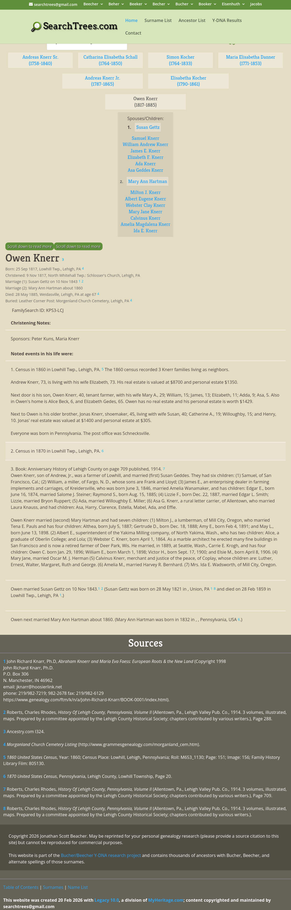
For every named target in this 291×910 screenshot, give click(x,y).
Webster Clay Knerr (145, 205)
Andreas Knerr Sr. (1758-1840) (41, 60)
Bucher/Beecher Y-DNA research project (101, 855)
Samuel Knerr (145, 138)
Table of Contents (20, 887)
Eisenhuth (231, 4)
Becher (158, 4)
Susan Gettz (147, 127)
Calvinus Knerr (145, 218)
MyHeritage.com (166, 900)
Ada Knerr (145, 164)
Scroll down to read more (30, 246)
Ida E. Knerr (145, 231)
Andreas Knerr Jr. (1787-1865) (102, 81)
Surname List (158, 20)
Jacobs (256, 4)
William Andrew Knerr (145, 144)
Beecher (90, 4)
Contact (133, 33)
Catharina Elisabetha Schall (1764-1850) (110, 60)
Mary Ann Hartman (147, 181)
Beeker (136, 4)
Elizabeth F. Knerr (145, 157)
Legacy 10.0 (106, 900)
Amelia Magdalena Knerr (145, 224)
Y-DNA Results (227, 20)
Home (131, 20)
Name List (78, 887)
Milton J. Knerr (145, 192)
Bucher (182, 4)
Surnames (53, 887)
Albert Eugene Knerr (145, 199)
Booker (205, 4)
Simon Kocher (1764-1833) (180, 60)
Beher (113, 4)
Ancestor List (192, 20)
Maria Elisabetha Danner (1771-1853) (250, 60)
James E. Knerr (146, 151)
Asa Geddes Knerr (145, 170)
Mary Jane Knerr (145, 211)
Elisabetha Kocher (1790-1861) (188, 81)
